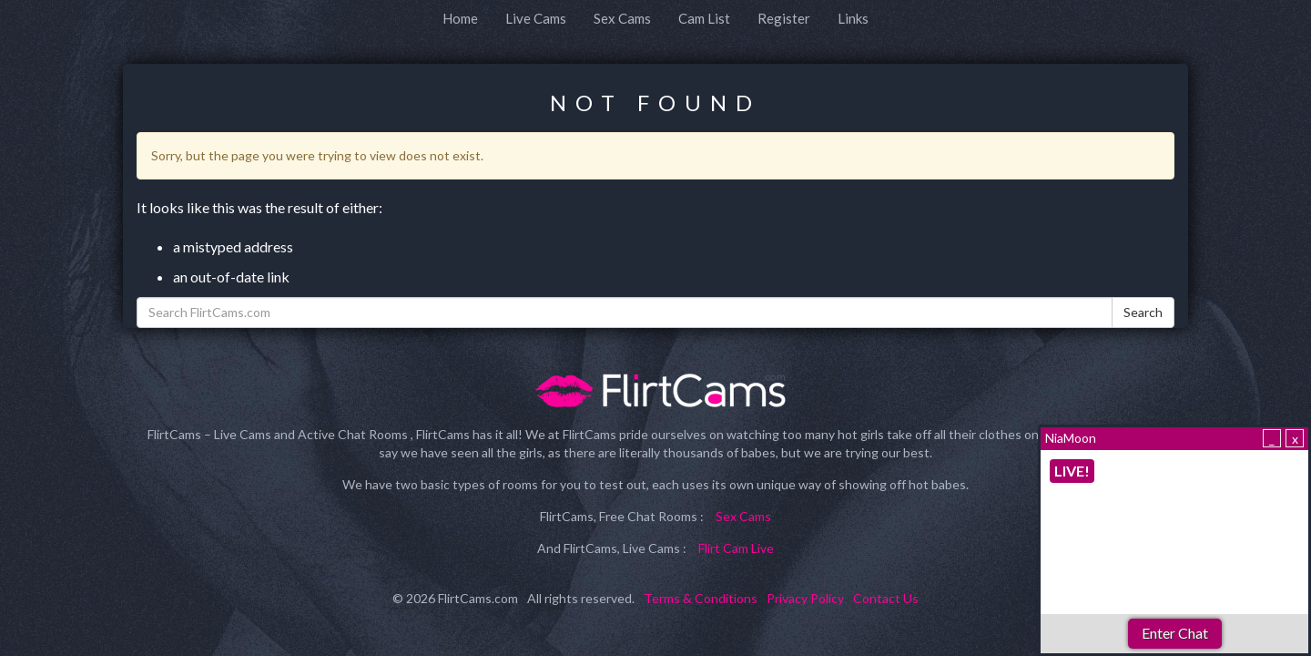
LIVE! (1072, 470)
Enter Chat (1175, 632)
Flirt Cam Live (736, 548)
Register (783, 18)
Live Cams (535, 18)
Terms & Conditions (700, 598)
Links (853, 18)
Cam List (704, 18)
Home (460, 18)
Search (1143, 312)
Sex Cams (622, 18)
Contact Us (886, 598)
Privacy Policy (805, 598)
